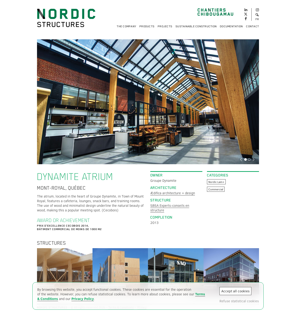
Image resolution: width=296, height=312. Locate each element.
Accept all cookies (235, 291)
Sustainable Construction (196, 26)
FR (257, 19)
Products (146, 26)
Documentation (231, 26)
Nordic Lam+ (216, 182)
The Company (126, 26)
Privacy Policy (82, 298)
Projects (165, 26)
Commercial (215, 189)
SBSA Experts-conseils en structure (169, 207)
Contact (252, 26)
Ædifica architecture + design (172, 193)
